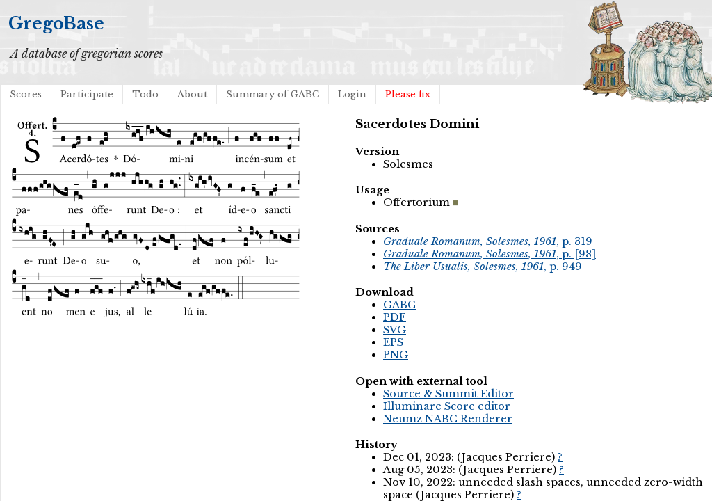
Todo (145, 94)
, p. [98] (489, 254)
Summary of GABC (272, 94)
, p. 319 (487, 241)
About (192, 94)
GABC (399, 305)
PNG (395, 355)
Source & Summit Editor (448, 394)
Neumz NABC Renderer (447, 419)
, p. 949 (482, 266)
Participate (86, 94)
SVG (394, 330)
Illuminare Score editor (446, 406)
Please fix (407, 94)
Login (352, 94)
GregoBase (56, 23)
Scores (26, 94)
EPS (393, 342)
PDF (394, 317)
